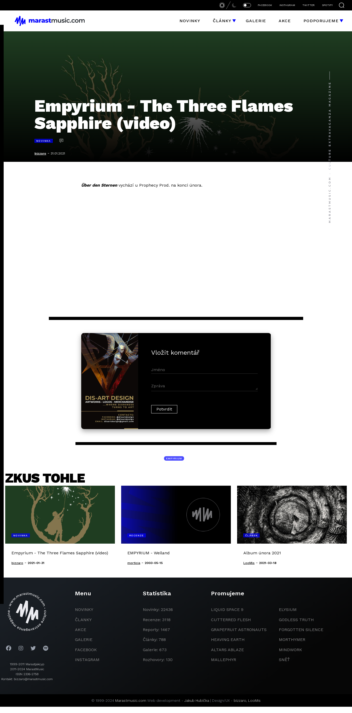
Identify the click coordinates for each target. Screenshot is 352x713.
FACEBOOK (265, 5)
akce (80, 629)
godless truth (296, 619)
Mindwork (290, 649)
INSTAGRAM (287, 5)
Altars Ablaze (227, 649)
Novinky (189, 20)
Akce (285, 20)
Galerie (256, 20)
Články (222, 20)
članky (83, 619)
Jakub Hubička (196, 700)
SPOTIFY (327, 5)
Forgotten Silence (301, 629)
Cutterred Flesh (231, 619)
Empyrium (174, 458)
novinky (84, 609)
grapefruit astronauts (239, 629)
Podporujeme (321, 20)
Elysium (288, 609)
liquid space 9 (227, 609)
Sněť (284, 659)
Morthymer (292, 639)
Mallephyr (223, 659)
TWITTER (308, 5)
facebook (86, 649)
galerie (83, 639)
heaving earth (228, 639)
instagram (87, 659)
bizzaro (40, 153)
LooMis (254, 700)
